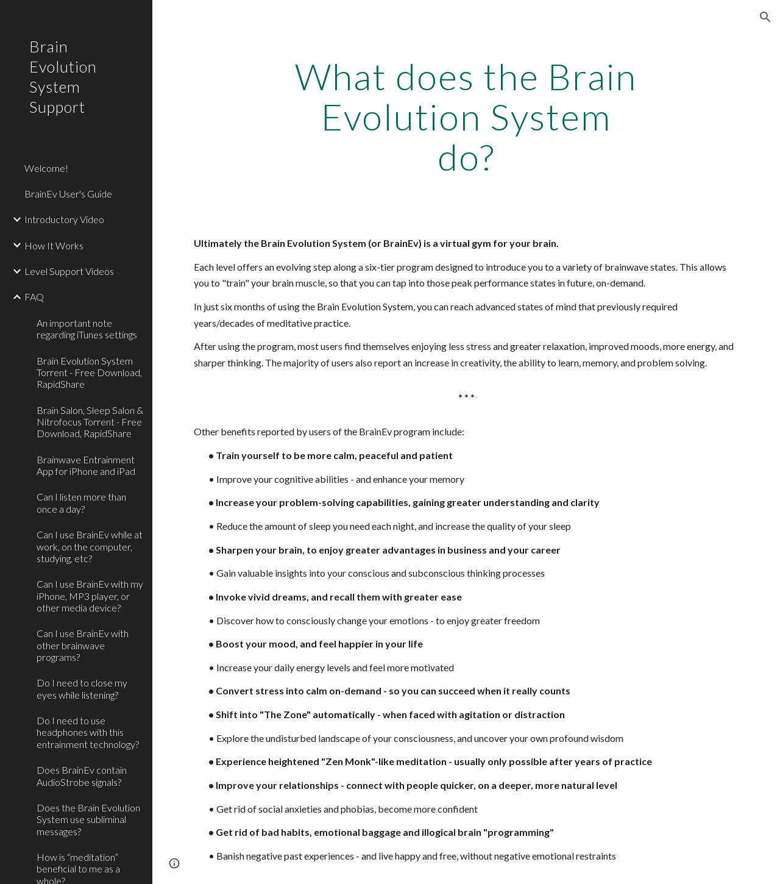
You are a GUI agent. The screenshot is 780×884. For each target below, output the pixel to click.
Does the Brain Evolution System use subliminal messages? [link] (88, 819)
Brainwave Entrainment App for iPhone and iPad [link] (86, 465)
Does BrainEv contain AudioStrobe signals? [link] (82, 775)
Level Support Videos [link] (69, 271)
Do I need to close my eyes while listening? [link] (82, 688)
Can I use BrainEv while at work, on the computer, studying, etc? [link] (90, 546)
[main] (465, 116)
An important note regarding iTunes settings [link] (87, 328)
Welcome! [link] (46, 168)
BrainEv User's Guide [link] (68, 193)
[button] (765, 17)
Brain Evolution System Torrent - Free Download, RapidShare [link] (89, 372)
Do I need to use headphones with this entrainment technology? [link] (88, 732)
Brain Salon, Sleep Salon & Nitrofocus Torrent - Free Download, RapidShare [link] (90, 422)
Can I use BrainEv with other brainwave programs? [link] (83, 645)
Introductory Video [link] (64, 219)
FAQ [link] (34, 296)
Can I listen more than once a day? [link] (81, 502)
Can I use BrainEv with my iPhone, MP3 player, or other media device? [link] (90, 595)
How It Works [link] (53, 245)
